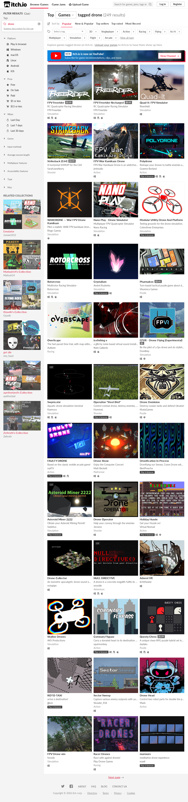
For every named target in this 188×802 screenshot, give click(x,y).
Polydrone (146, 161)
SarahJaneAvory (55, 168)
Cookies (131, 793)
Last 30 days (15, 130)
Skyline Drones (56, 636)
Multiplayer (55, 37)
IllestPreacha (146, 468)
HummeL (98, 409)
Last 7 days (14, 125)
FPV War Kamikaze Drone (109, 161)
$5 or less (14, 101)
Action (126, 31)
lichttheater (146, 581)
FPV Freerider (55, 102)
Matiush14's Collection (17, 271)
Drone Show (101, 460)
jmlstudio (98, 168)
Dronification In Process (154, 460)
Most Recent (133, 23)
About (82, 786)
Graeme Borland (148, 168)
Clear (27, 13)
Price (7, 79)
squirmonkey (100, 644)
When (8, 114)
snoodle (98, 585)
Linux (11, 60)
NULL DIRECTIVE (104, 578)
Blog (104, 786)
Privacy (117, 793)
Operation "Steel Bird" (107, 402)
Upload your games (106, 44)
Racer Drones (102, 753)
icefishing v (100, 340)
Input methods (12, 146)
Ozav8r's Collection (15, 311)
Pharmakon (146, 281)
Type (7, 179)
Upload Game (79, 4)
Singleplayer (107, 31)
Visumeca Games (149, 289)
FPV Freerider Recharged (109, 102)
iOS (10, 71)
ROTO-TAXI (54, 695)
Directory (92, 793)
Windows (14, 49)
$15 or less (14, 106)
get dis (7, 352)
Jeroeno (98, 526)
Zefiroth (7, 436)
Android (13, 65)
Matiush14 (9, 275)
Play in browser (17, 44)
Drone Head (147, 695)
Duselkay (144, 351)
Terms (106, 793)
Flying (158, 31)
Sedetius (51, 526)
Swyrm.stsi (53, 402)
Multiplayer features (15, 163)
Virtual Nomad (147, 526)
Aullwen (51, 347)
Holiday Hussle (149, 519)
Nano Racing (100, 227)
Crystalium (100, 281)
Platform (9, 38)
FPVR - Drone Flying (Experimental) (161, 340)
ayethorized (9, 396)
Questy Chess (148, 636)
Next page (114, 777)
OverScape (54, 340)
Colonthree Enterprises (151, 227)
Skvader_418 (100, 702)
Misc (7, 187)
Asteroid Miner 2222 (59, 519)
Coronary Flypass (104, 636)
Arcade (108, 37)
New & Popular (84, 23)
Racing (142, 31)
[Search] (150, 4)
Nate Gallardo (101, 347)
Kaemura (52, 409)
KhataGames (146, 409)
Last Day (13, 119)
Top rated (117, 23)
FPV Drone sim (56, 753)
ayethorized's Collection (17, 392)
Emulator (8, 231)
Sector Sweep (102, 695)
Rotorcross (53, 281)
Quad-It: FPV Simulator (154, 102)
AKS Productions (56, 640)
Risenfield (145, 106)
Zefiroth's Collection (15, 432)
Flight (93, 37)
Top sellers (102, 23)
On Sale (13, 90)
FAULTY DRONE (57, 460)
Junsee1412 (9, 235)
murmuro (145, 753)
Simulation (75, 37)
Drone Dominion (150, 402)
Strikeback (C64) (57, 161)
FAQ (93, 786)
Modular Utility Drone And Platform (161, 219)
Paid (11, 95)
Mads (143, 702)
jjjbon (50, 702)
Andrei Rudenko (102, 285)
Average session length (16, 155)
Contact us (119, 786)
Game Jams (58, 4)
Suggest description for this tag (19, 28)
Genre (8, 138)
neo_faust (8, 355)
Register (177, 4)
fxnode (51, 757)
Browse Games (39, 4)
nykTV (50, 468)
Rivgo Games (54, 230)
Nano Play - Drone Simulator (111, 219)
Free (11, 84)
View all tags (126, 37)
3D (90, 31)
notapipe (52, 585)
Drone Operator (103, 519)
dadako (143, 644)
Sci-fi (173, 31)
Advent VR (146, 578)
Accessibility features (15, 171)
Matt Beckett (100, 468)
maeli (142, 761)
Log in (163, 4)
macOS (12, 54)
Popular (66, 23)
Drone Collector (57, 578)
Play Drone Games (103, 761)
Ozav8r (7, 315)
